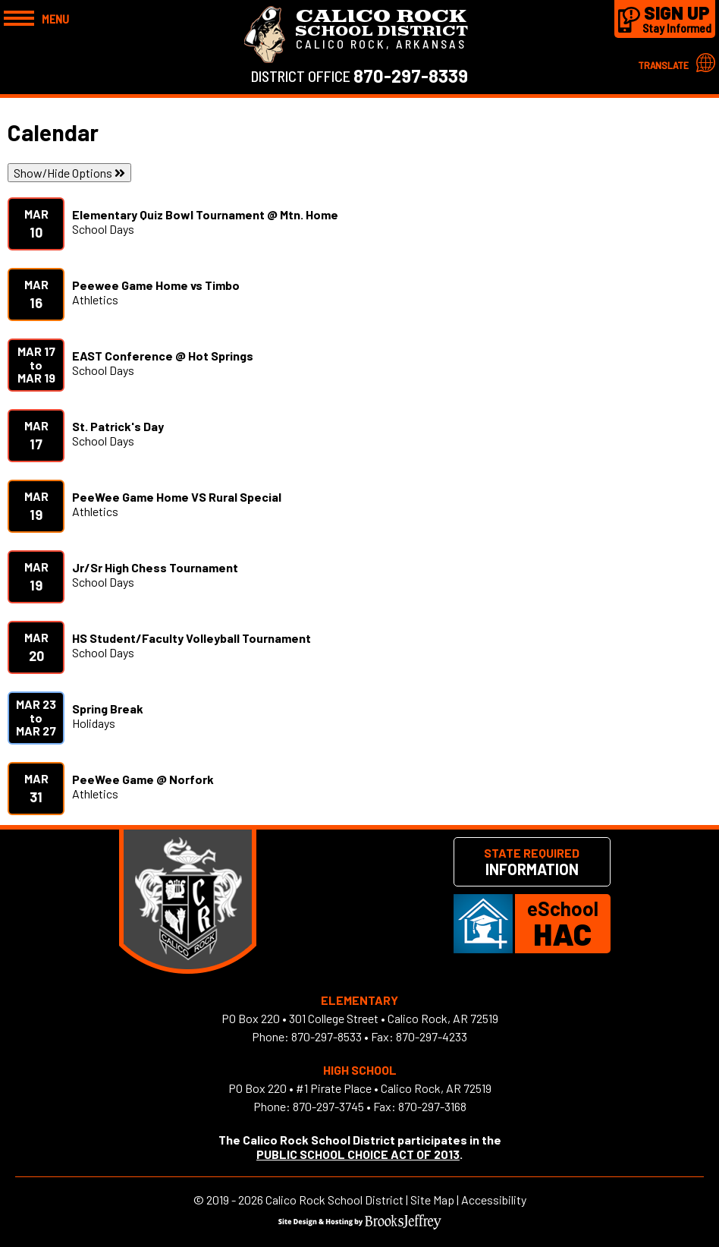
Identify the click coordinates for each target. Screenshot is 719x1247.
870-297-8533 (326, 1036)
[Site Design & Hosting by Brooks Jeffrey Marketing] (360, 1224)
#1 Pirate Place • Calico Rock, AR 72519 (393, 1088)
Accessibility (493, 1199)
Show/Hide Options (69, 172)
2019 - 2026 (234, 1199)
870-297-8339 (410, 76)
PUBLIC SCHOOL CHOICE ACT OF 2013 (358, 1154)
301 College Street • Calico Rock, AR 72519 (393, 1018)
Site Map (432, 1199)
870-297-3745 (328, 1106)
